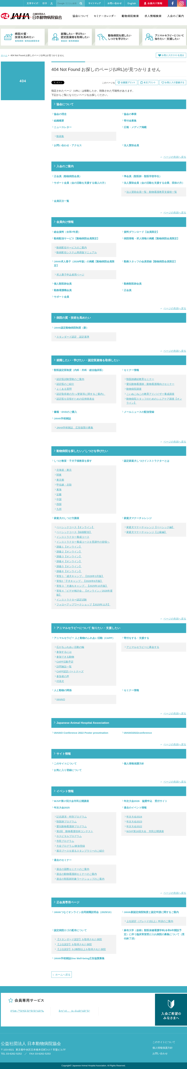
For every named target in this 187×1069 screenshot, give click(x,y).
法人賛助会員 (131, 145)
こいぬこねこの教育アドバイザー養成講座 (150, 393)
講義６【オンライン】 (69, 571)
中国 (58, 499)
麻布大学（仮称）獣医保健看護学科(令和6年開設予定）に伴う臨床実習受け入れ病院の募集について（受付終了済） (154, 934)
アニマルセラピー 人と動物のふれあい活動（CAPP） (84, 638)
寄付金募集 (130, 120)
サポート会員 (61, 296)
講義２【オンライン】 (69, 551)
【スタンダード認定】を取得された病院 (79, 939)
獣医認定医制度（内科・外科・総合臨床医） (79, 370)
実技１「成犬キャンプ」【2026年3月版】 (80, 576)
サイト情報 (63, 753)
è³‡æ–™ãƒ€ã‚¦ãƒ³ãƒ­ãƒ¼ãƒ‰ (27, 1010)
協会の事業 (130, 114)
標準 (45, 3)
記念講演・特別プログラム (71, 816)
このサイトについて (65, 763)
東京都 (60, 479)
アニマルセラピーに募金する (142, 647)
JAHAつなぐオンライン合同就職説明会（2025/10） (83, 912)
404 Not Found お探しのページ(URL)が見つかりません (23, 81)
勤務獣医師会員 (133, 283)
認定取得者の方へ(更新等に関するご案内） (80, 393)
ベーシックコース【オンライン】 (75, 527)
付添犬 (60, 681)
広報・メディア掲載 (135, 127)
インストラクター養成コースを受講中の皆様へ (83, 541)
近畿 (58, 494)
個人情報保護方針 (134, 763)
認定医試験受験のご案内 (70, 379)
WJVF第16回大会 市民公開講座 (145, 831)
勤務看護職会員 (63, 290)
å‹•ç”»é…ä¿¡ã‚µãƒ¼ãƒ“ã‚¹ (74, 1010)
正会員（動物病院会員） (68, 176)
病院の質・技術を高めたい (73, 317)
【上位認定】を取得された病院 (74, 944)
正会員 (127, 290)
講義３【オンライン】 (69, 556)
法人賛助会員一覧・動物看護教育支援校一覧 (151, 191)
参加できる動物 (65, 656)
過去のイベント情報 (135, 807)
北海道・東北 (64, 469)
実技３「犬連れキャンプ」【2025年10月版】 (82, 585)
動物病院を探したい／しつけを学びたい (82, 451)
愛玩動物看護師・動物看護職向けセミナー (150, 384)
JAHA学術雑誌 (62, 418)
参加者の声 (62, 676)
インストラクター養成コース (72, 537)
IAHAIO (60, 699)
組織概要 (59, 120)
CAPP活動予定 (64, 661)
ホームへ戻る (62, 974)
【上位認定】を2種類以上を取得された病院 (81, 949)
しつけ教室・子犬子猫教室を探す (73, 460)
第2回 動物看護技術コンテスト (74, 831)
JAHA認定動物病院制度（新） (71, 327)
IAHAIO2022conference (138, 732)
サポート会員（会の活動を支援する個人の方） (80, 182)
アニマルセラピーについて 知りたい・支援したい (88, 628)
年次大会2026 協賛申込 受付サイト (145, 801)
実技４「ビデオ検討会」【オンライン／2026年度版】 (84, 592)
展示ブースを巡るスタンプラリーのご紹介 (80, 850)
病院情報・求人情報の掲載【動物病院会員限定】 (151, 238)
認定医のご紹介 (65, 384)
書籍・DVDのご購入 (65, 411)
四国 (58, 504)
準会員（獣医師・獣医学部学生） (143, 176)
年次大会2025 (62, 807)
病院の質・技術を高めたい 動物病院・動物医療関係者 (23, 37)
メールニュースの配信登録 (139, 411)
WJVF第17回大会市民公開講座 (71, 801)
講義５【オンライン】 (69, 566)
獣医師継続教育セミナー (140, 379)
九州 (58, 509)
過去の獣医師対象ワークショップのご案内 (80, 878)
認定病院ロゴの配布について (70, 930)
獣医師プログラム (66, 821)
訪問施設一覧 (64, 666)
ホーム (4, 55)
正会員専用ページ (67, 902)
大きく (51, 3)
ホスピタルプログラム (69, 836)
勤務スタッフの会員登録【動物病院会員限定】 (150, 261)
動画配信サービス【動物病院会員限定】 (76, 238)
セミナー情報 (131, 370)
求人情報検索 (153, 16)
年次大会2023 (134, 821)
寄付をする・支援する (136, 638)
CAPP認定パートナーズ (70, 671)
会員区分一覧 (61, 201)
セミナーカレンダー (105, 16)
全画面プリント (126, 82)
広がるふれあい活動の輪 (70, 647)
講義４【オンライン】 (69, 561)
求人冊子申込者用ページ (70, 274)
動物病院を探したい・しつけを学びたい (117, 37)
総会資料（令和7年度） (67, 231)
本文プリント (148, 82)
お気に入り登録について (68, 770)
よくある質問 (64, 388)
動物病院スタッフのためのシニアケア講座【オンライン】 (154, 400)
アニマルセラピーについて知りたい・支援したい (164, 37)
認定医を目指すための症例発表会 (75, 398)
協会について (80, 16)
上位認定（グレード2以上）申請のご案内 (149, 921)
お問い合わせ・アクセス (68, 145)
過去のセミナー (63, 860)
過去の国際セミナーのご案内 (72, 869)
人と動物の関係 (63, 690)
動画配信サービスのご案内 (71, 247)
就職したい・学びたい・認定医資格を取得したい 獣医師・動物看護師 (70, 37)
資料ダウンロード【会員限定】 (141, 231)
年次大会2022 (134, 826)
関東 (58, 474)
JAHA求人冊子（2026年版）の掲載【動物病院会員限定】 (84, 263)
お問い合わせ (160, 1053)
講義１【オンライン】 (69, 546)
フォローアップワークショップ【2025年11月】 (83, 604)
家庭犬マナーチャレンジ (138, 518)
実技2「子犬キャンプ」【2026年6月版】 (79, 581)
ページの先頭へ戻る (174, 156)
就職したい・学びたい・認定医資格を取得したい (87, 360)
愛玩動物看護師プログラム (71, 826)
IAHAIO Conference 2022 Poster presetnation (81, 732)
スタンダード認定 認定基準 (72, 336)
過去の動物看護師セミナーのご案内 (76, 874)
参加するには (64, 651)
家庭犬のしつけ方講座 (66, 518)
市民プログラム (65, 841)
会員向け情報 (65, 222)
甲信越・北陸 (64, 484)
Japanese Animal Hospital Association (82, 722)
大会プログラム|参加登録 (70, 845)
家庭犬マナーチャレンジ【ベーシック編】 (150, 527)
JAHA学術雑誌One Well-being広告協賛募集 (79, 958)
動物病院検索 (130, 16)
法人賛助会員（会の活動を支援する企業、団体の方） (154, 182)
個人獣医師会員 (63, 283)
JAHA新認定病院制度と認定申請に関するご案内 (151, 912)
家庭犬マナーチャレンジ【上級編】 (146, 532)
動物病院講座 (134, 388)
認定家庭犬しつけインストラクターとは (146, 460)
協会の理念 (60, 114)
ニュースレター (63, 127)
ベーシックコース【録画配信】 (74, 532)
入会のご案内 (175, 16)
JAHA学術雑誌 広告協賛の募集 (74, 427)
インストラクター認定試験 (71, 599)
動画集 (60, 136)
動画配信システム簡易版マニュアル (76, 252)
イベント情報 (65, 791)
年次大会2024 (134, 816)
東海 (58, 489)
